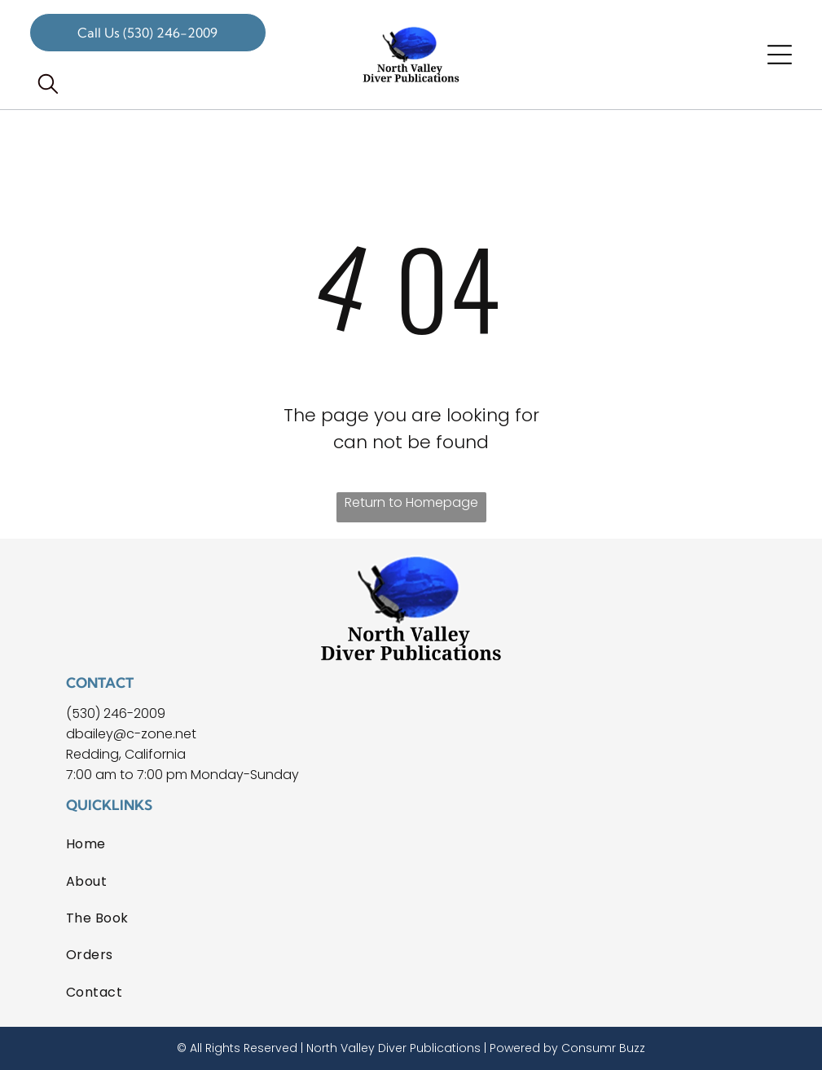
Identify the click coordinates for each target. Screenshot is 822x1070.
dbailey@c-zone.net (131, 733)
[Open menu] (779, 54)
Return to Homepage (411, 502)
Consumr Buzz (603, 1048)
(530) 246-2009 (115, 713)
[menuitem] (411, 844)
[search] (48, 86)
